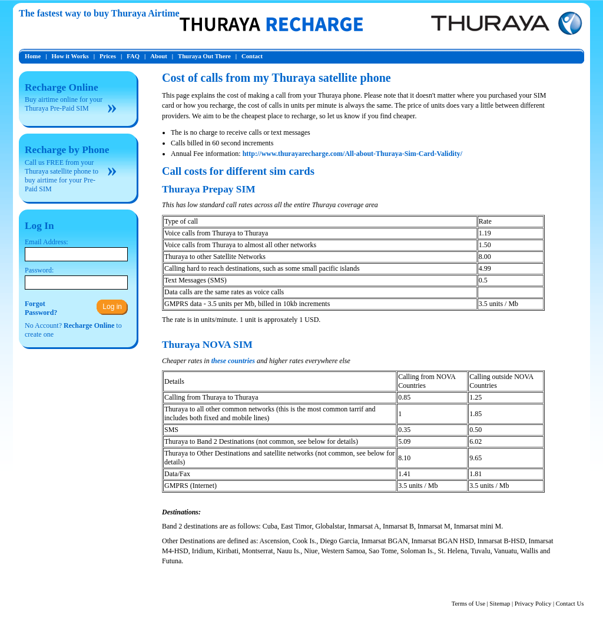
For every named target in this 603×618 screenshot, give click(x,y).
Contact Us (570, 603)
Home (33, 56)
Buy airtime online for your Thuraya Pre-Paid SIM (63, 103)
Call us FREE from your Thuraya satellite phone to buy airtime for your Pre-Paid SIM (61, 175)
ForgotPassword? (41, 308)
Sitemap (499, 603)
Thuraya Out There (204, 56)
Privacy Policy (533, 603)
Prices (108, 56)
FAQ (133, 56)
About (158, 56)
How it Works (70, 56)
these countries (233, 361)
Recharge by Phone (67, 149)
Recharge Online (61, 87)
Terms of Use (468, 603)
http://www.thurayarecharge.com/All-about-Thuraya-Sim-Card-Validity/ (352, 153)
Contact (252, 56)
